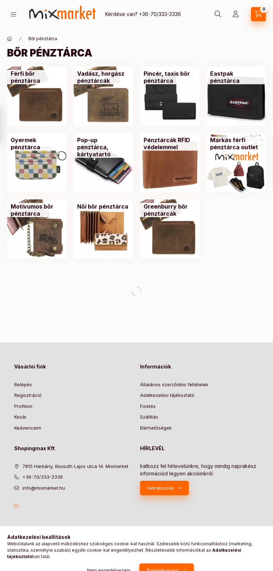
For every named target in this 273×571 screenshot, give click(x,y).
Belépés (23, 384)
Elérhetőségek (156, 428)
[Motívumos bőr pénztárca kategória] (37, 210)
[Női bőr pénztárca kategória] (102, 206)
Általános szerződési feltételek (174, 384)
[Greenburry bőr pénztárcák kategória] (170, 210)
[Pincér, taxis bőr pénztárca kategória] (170, 77)
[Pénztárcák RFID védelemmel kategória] (170, 143)
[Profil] (236, 14)
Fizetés (148, 406)
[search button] (218, 14)
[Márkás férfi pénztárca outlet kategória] (236, 143)
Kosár (20, 417)
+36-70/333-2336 (160, 14)
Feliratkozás (161, 488)
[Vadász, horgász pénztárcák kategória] (103, 77)
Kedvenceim (27, 428)
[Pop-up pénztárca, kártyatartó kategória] (103, 147)
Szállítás (149, 417)
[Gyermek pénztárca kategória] (37, 143)
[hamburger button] (13, 14)
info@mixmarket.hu (43, 488)
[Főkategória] (9, 39)
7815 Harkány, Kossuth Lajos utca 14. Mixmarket (75, 466)
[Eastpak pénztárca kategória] (236, 77)
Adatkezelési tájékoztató (167, 395)
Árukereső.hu (34, 554)
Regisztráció (28, 395)
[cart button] (258, 14)
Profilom (23, 406)
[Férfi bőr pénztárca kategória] (37, 77)
